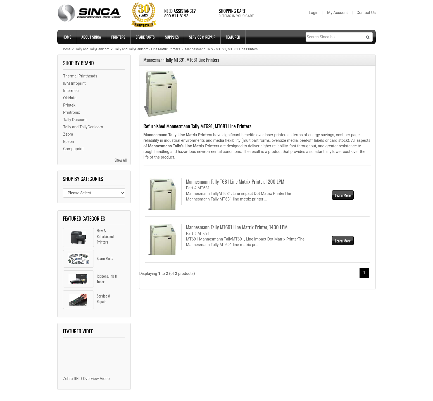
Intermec (70, 90)
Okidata (70, 98)
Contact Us (366, 12)
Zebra (68, 134)
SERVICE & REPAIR (202, 37)
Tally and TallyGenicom (83, 127)
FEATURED (233, 37)
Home (67, 37)
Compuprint (73, 149)
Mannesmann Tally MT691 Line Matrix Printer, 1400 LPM (236, 227)
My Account (337, 12)
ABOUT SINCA (91, 37)
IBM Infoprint (74, 83)
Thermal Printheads (80, 76)
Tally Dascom (75, 119)
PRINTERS (118, 37)
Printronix (71, 112)
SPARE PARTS (145, 37)
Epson (68, 141)
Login (313, 12)
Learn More (343, 195)
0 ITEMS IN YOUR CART (236, 16)
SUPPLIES (172, 37)
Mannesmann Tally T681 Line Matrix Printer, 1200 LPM (235, 181)
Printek (69, 105)
